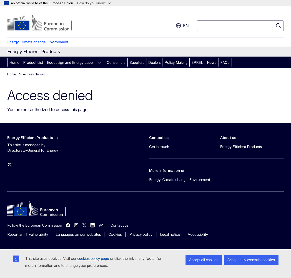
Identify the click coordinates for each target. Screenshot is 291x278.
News (211, 62)
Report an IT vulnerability (27, 234)
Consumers (116, 62)
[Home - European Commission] (44, 23)
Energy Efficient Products (241, 146)
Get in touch (159, 146)
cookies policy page (93, 259)
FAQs (224, 62)
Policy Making (176, 62)
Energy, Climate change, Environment (37, 42)
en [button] (182, 25)
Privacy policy (141, 234)
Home (14, 62)
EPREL (197, 62)
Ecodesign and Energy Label (70, 62)
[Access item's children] (100, 62)
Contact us (119, 225)
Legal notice (170, 234)
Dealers (154, 62)
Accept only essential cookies (251, 260)
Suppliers (136, 62)
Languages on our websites (78, 234)
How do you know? (94, 3)
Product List (33, 62)
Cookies (115, 234)
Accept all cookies (203, 260)
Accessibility (198, 234)
